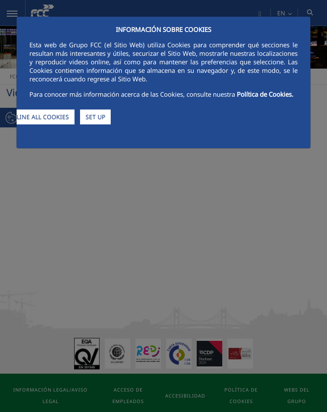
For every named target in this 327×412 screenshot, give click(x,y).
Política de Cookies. (265, 94)
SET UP (95, 117)
